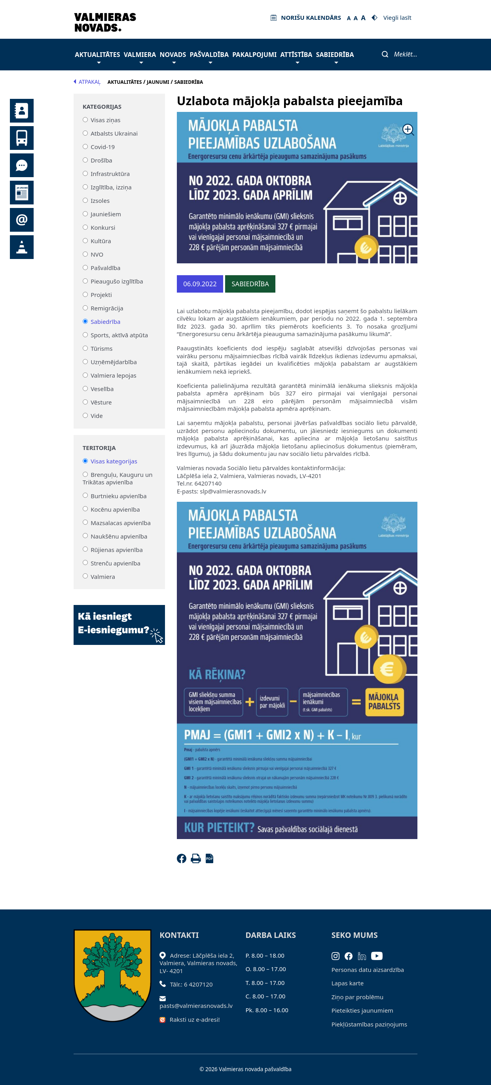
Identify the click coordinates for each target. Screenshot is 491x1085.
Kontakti (22, 111)
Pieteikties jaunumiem (22, 220)
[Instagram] (338, 955)
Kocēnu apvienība (115, 509)
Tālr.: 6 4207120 (191, 984)
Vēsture (101, 402)
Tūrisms (101, 348)
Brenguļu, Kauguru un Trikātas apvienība (118, 478)
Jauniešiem (106, 214)
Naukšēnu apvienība (119, 536)
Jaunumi (22, 192)
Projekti (101, 295)
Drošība (101, 160)
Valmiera (140, 56)
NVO (97, 254)
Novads (173, 56)
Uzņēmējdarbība (114, 362)
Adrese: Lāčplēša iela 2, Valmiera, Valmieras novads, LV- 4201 (198, 963)
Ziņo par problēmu (357, 997)
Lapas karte (348, 983)
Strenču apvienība (115, 563)
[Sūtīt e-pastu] (164, 998)
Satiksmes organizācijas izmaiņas (22, 247)
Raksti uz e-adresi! (195, 1019)
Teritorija (99, 448)
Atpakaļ (87, 81)
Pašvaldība (209, 56)
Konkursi (103, 227)
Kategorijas (102, 106)
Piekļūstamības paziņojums (369, 1024)
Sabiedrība (335, 56)
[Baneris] (119, 620)
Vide (97, 416)
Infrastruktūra (110, 174)
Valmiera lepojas (113, 375)
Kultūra (101, 241)
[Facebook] (183, 861)
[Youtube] (379, 955)
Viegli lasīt (397, 17)
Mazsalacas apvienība (121, 522)
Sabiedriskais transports (22, 138)
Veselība (102, 389)
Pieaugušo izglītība (117, 281)
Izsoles (100, 200)
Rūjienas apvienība (117, 549)
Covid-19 (103, 147)
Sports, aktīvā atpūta (119, 335)
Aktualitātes (97, 56)
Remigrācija (107, 308)
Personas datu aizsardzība (368, 969)
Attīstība (297, 56)
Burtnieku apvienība (118, 495)
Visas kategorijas (114, 461)
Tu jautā (22, 165)
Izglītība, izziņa (111, 187)
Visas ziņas (105, 120)
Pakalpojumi (254, 54)
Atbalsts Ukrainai (114, 133)
